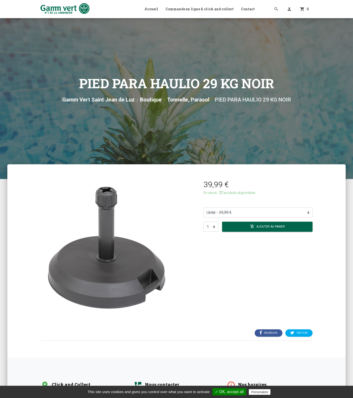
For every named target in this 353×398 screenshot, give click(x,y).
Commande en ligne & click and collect (199, 9)
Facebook (268, 333)
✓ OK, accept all (229, 392)
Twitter (299, 333)
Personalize (259, 392)
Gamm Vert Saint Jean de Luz (98, 100)
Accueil (151, 9)
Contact (248, 9)
